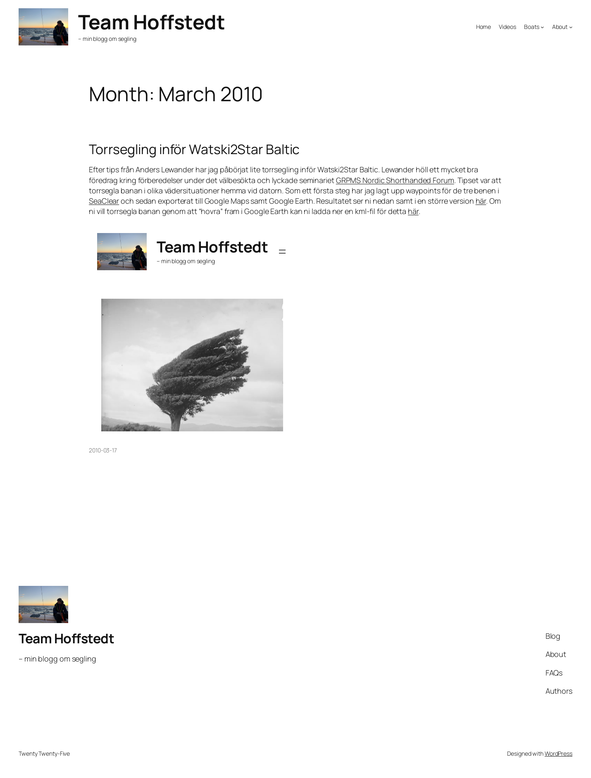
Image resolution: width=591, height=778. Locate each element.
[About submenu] (570, 27)
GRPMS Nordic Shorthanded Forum (395, 180)
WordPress (558, 753)
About (560, 27)
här (481, 201)
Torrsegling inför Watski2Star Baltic (194, 149)
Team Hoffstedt (151, 21)
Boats (531, 27)
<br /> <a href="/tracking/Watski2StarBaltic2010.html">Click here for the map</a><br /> (192, 328)
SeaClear (104, 201)
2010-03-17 (103, 450)
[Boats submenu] (542, 27)
